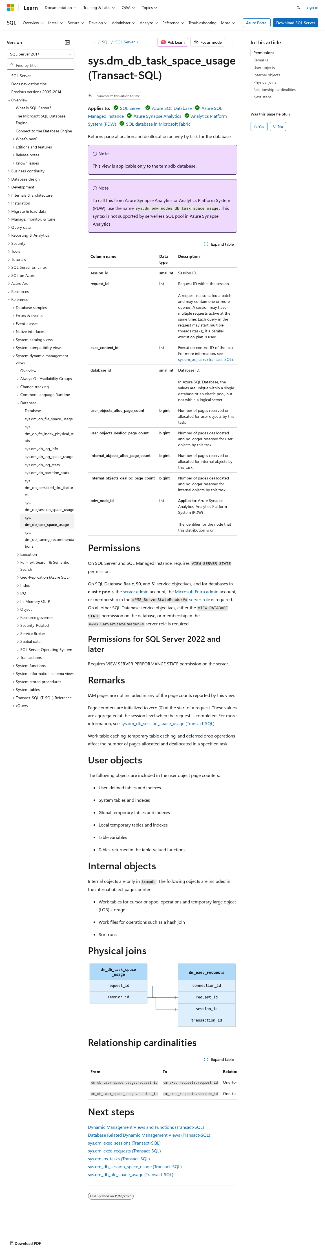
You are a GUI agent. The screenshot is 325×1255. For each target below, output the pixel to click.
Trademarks (234, 1238)
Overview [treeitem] (28, 370)
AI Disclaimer (18, 1238)
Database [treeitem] (33, 410)
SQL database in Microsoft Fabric (158, 124)
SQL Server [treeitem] (21, 75)
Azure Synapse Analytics (157, 116)
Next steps (262, 96)
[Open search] (298, 8)
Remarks (260, 60)
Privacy (123, 1238)
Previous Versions (51, 1238)
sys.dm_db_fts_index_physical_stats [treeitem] (49, 433)
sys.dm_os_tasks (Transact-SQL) (205, 359)
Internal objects (266, 74)
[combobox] (40, 54)
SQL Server (125, 42)
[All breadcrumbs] (93, 42)
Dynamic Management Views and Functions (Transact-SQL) (146, 1127)
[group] (162, 1082)
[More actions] (232, 42)
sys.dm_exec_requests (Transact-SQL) (124, 1151)
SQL (105, 42)
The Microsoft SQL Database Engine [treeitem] (40, 119)
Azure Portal (256, 22)
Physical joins (264, 82)
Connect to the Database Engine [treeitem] (44, 131)
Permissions (263, 52)
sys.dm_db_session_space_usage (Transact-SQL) (168, 723)
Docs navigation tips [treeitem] (29, 83)
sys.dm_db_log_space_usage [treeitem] (49, 456)
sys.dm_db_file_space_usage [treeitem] (49, 418)
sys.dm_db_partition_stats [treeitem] (47, 472)
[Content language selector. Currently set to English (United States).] (32, 1224)
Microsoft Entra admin (196, 591)
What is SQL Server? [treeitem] (33, 107)
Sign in (312, 7)
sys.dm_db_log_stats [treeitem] (42, 464)
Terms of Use (206, 1238)
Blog (77, 1238)
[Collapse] (67, 42)
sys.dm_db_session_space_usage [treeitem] (49, 506)
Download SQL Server (295, 22)
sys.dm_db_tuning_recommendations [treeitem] (49, 539)
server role (199, 599)
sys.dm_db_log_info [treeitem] (41, 448)
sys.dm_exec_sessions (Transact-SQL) (124, 1143)
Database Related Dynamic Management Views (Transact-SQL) (149, 1135)
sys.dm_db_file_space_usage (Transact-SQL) (130, 1174)
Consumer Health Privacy (162, 1238)
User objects (264, 67)
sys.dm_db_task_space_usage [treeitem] (47, 521)
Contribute (101, 1238)
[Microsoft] (10, 7)
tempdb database (177, 166)
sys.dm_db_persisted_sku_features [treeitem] (49, 487)
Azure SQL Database (172, 108)
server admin (136, 591)
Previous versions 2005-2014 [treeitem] (36, 91)
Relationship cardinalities (274, 89)
